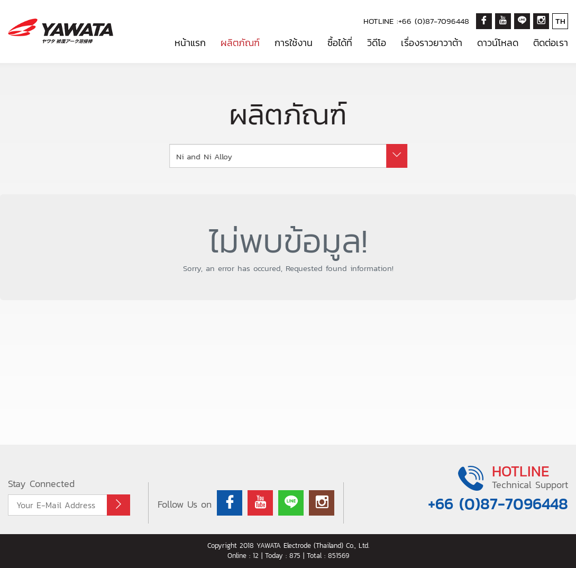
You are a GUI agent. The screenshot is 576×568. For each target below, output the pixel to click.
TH (560, 21)
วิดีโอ (376, 42)
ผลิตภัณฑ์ (240, 42)
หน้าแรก (190, 42)
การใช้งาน (294, 42)
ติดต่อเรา (550, 42)
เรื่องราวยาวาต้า (431, 42)
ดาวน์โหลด (497, 42)
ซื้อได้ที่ (339, 42)
